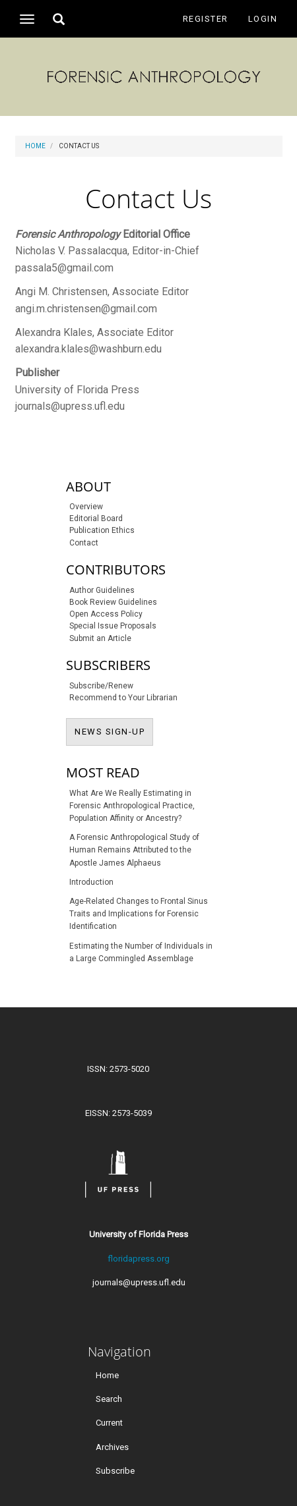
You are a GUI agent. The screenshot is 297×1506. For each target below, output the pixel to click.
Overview (86, 506)
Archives (112, 1446)
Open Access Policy (106, 614)
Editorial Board (96, 518)
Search (109, 1399)
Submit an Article (100, 638)
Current (109, 1423)
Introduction (91, 882)
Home (35, 146)
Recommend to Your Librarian (123, 697)
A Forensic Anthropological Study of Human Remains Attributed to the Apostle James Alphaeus (134, 850)
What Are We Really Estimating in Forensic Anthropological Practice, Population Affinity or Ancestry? (132, 806)
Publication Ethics (102, 530)
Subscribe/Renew (101, 685)
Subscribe (115, 1470)
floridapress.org (139, 1259)
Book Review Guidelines (113, 602)
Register (205, 19)
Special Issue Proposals (112, 625)
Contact (83, 542)
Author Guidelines (102, 590)
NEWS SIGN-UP (114, 731)
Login (263, 19)
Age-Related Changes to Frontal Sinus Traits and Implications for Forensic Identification (138, 914)
